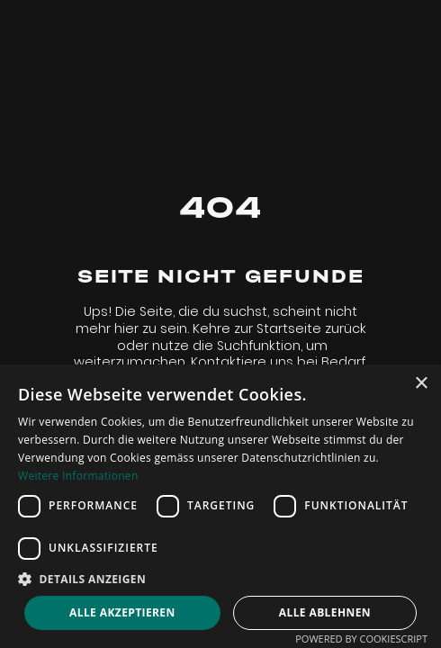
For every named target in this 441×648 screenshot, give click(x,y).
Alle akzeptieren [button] (122, 612)
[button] (220, 579)
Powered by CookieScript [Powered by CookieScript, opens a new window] (361, 638)
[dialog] (220, 506)
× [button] (421, 384)
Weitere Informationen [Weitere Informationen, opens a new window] (78, 475)
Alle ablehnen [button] (325, 612)
